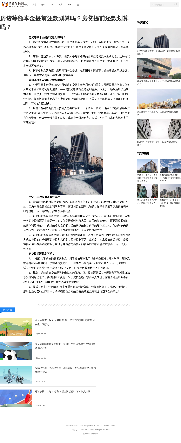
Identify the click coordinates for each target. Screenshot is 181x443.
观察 (34, 4)
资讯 (26, 4)
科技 (69, 4)
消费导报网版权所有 (90, 434)
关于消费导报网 (72, 425)
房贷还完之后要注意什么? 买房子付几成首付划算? (170, 203)
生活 (52, 4)
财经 (43, 4)
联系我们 (83, 425)
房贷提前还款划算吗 (86, 296)
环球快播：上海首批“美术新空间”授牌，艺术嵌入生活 (62, 391)
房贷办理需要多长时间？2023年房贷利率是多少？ (170, 178)
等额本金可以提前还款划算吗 (57, 296)
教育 (61, 4)
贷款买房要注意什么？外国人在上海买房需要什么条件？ (147, 178)
